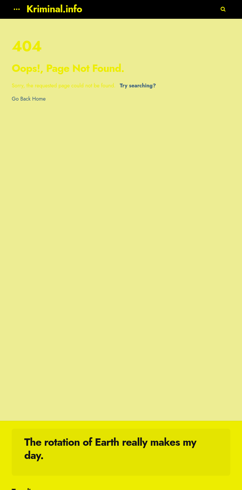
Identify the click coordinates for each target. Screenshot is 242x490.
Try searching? (138, 85)
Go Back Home (29, 99)
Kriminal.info (54, 9)
